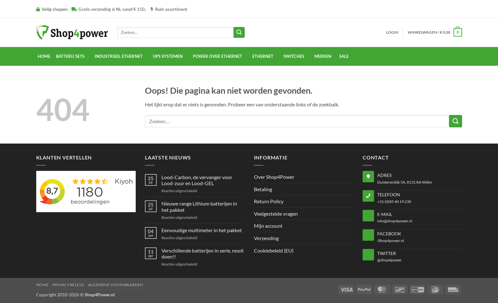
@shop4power (389, 260)
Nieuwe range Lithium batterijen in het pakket (199, 206)
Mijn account (268, 226)
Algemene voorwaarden (115, 284)
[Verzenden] (239, 32)
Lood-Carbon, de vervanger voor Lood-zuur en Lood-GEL (196, 180)
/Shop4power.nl (390, 240)
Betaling (263, 189)
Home (44, 56)
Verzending (266, 238)
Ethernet (262, 56)
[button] (392, 32)
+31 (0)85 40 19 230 (394, 201)
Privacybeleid (68, 284)
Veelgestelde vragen (276, 214)
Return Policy (268, 201)
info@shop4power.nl (394, 221)
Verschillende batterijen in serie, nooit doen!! (202, 253)
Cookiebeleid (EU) (274, 250)
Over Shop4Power (274, 177)
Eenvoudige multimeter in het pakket (201, 230)
